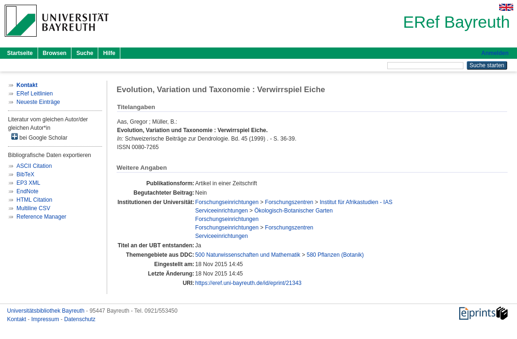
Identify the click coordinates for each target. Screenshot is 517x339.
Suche (84, 53)
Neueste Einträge (38, 102)
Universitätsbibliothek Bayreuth (46, 310)
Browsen (55, 53)
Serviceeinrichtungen (221, 210)
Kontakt (17, 319)
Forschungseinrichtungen (226, 202)
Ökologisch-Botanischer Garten (293, 210)
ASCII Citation (34, 166)
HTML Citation (34, 200)
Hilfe (109, 53)
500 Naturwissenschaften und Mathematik (247, 255)
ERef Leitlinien (34, 93)
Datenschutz (79, 319)
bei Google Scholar (39, 137)
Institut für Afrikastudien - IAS (356, 202)
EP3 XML (28, 183)
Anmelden (495, 53)
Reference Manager (41, 216)
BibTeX (25, 174)
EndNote (27, 191)
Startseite (20, 53)
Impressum (46, 319)
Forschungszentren (289, 202)
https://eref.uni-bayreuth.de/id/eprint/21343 (248, 283)
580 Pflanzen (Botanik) (335, 255)
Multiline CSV (33, 208)
